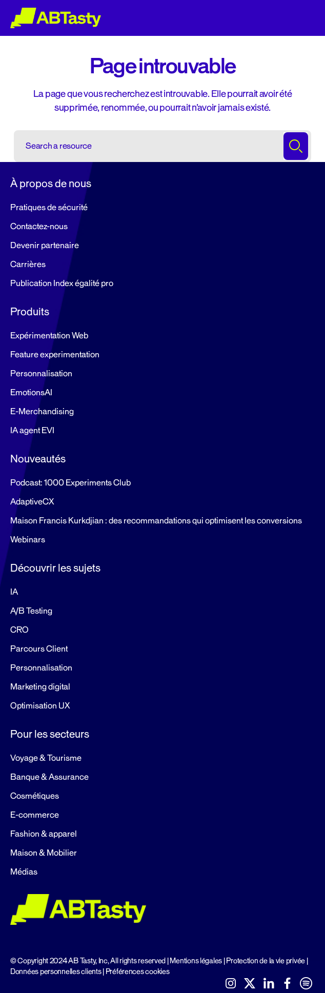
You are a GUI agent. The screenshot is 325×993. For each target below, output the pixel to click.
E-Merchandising (42, 411)
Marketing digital (40, 687)
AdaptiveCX (32, 502)
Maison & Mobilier (43, 853)
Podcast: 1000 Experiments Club (70, 483)
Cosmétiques (34, 796)
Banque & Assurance (49, 777)
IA (14, 592)
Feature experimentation (54, 354)
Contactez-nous (39, 226)
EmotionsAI (31, 392)
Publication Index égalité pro (61, 283)
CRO (19, 630)
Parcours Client (39, 649)
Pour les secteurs (49, 734)
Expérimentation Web (49, 335)
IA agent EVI (32, 430)
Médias (23, 872)
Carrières (28, 264)
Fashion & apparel (43, 834)
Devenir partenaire (44, 245)
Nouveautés (38, 459)
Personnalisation (41, 373)
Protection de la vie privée (265, 961)
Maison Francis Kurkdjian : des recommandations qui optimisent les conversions (156, 520)
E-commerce (34, 815)
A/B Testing (31, 611)
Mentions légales (196, 961)
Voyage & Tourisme (46, 758)
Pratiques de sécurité (49, 207)
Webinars (27, 539)
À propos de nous (50, 183)
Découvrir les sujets (55, 568)
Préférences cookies (138, 972)
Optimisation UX (40, 706)
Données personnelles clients (55, 972)
